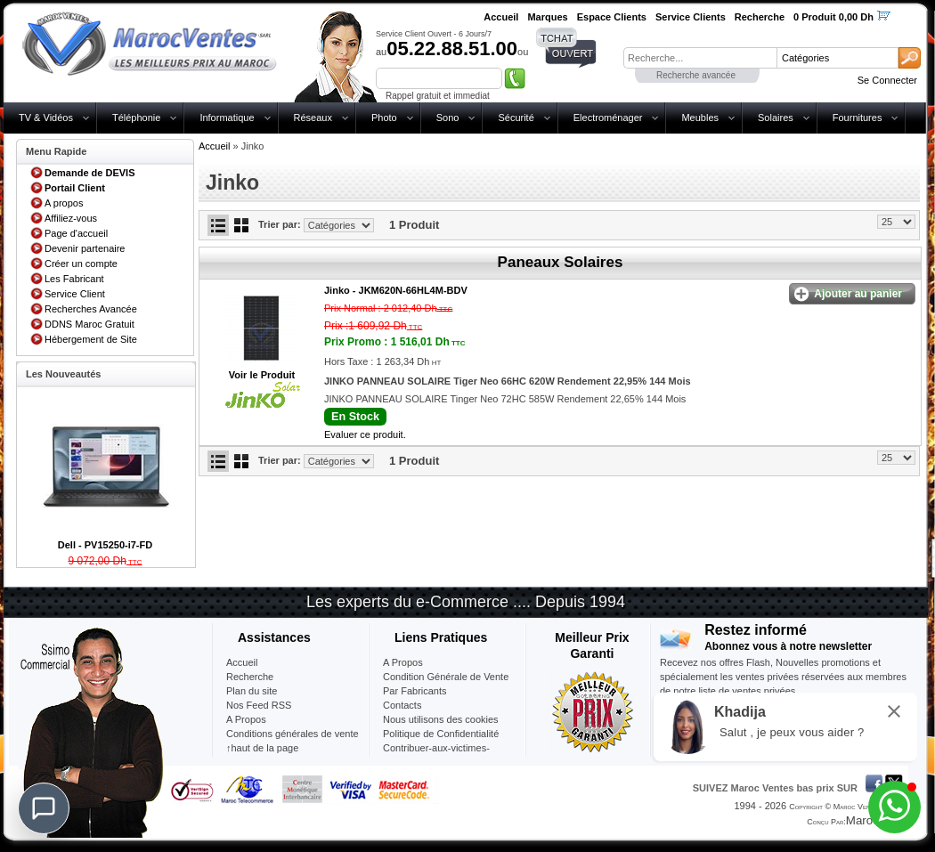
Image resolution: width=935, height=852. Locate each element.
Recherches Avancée (91, 309)
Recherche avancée (696, 75)
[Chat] (43, 808)
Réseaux (313, 117)
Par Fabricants (415, 691)
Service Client (75, 293)
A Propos (403, 662)
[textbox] (699, 58)
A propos (64, 203)
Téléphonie (136, 117)
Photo (384, 117)
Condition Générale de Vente (445, 676)
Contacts (402, 705)
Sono (447, 117)
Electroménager (608, 117)
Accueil (214, 146)
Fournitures (857, 117)
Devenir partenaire (85, 248)
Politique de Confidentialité (441, 733)
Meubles (700, 117)
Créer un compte (81, 263)
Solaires (775, 117)
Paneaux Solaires (560, 262)
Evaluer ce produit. (365, 434)
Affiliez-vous (71, 218)
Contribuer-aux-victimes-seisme (436, 754)
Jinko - (395, 290)
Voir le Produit (262, 374)
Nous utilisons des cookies (441, 719)
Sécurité (515, 117)
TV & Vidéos (46, 117)
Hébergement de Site (91, 339)
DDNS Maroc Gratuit (89, 324)
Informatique (226, 117)
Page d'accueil (76, 233)
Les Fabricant (74, 278)
